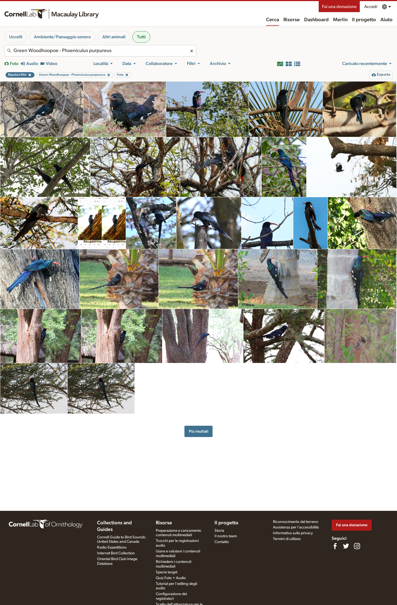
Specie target (166, 572)
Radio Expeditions (112, 547)
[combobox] (100, 50)
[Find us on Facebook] (335, 546)
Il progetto (364, 19)
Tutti (141, 37)
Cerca (272, 19)
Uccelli (15, 37)
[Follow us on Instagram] (357, 546)
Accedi (370, 6)
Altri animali (113, 37)
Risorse (291, 19)
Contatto (221, 542)
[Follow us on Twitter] (346, 546)
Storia (219, 531)
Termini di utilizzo (287, 539)
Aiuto (386, 19)
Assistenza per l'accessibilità (296, 527)
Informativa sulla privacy (293, 533)
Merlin (340, 19)
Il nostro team (225, 536)
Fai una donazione (339, 6)
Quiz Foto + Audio (171, 578)
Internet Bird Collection (116, 553)
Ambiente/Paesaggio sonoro (62, 37)
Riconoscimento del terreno (295, 522)
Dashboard (316, 19)
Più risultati (198, 431)
